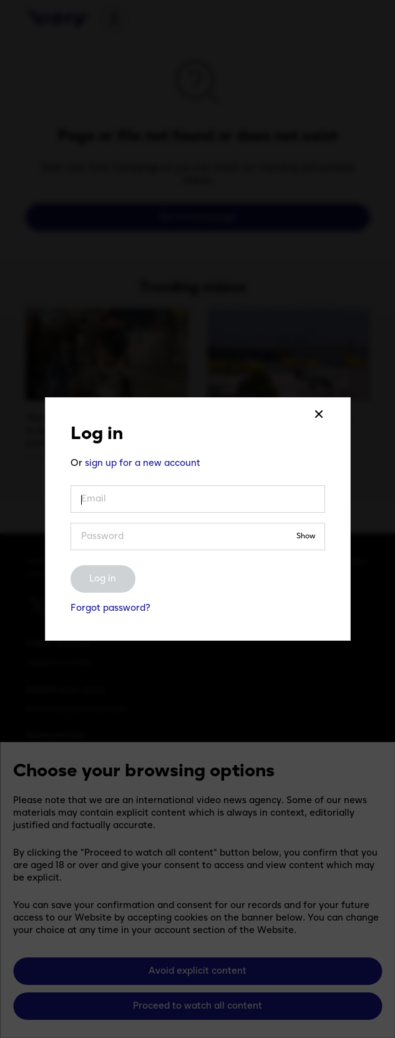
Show (305, 536)
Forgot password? (110, 608)
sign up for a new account (142, 463)
